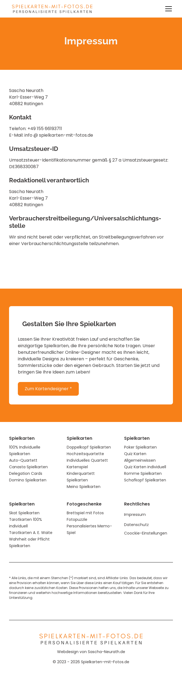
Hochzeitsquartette (85, 453)
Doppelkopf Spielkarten (89, 447)
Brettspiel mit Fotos (85, 513)
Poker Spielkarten (140, 447)
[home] (51, 8)
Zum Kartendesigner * (48, 389)
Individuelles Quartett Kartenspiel (87, 464)
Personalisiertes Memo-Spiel (89, 529)
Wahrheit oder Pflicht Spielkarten (29, 542)
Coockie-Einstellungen (145, 533)
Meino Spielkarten (83, 486)
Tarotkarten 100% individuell (25, 523)
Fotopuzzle (77, 519)
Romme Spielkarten (143, 473)
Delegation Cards (25, 473)
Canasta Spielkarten (28, 467)
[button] (167, 8)
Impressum (135, 514)
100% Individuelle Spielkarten (24, 450)
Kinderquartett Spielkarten (81, 477)
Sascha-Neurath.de (106, 651)
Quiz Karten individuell (145, 467)
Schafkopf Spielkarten (145, 480)
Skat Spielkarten (24, 513)
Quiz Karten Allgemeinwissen (140, 457)
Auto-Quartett (23, 460)
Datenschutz (136, 524)
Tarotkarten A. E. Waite (30, 532)
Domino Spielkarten (27, 480)
